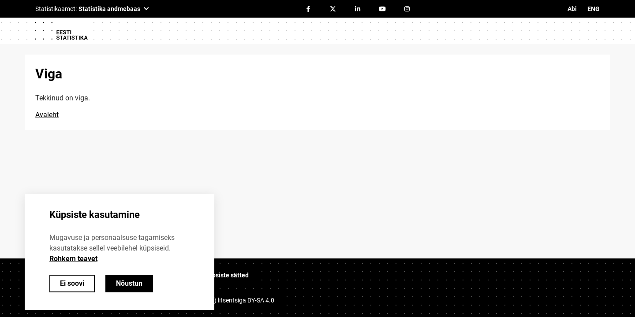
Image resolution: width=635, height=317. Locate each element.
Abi (572, 8)
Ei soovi (72, 283)
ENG (593, 8)
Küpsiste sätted (227, 275)
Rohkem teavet (73, 258)
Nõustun (129, 283)
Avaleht (47, 115)
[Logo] (61, 31)
